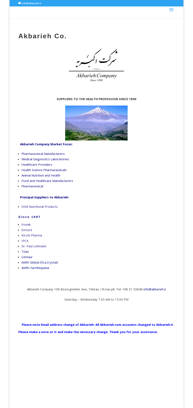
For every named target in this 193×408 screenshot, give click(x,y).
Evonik (26, 224)
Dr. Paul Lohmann (33, 246)
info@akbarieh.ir (154, 289)
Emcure (26, 230)
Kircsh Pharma (31, 235)
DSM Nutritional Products (39, 206)
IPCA (24, 241)
